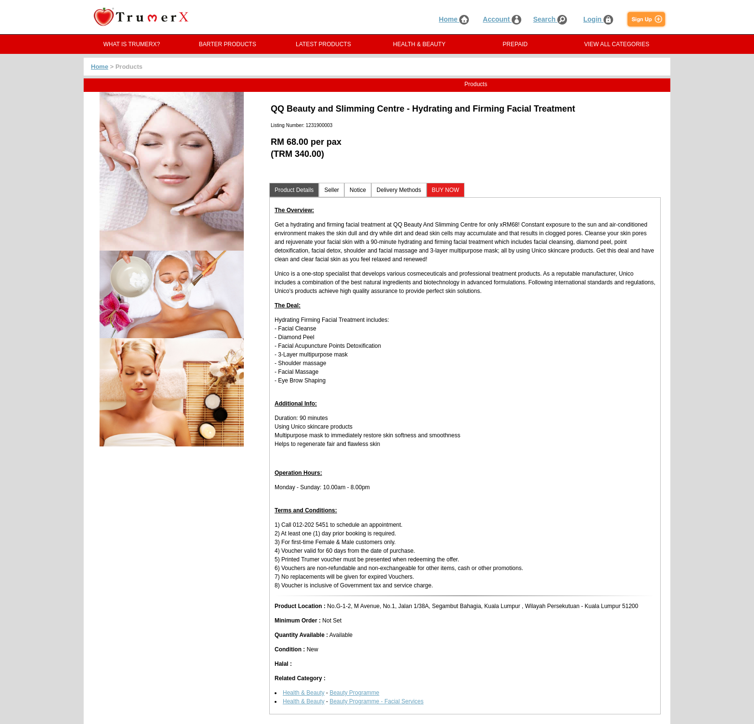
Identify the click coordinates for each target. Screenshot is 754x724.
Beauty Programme (354, 692)
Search (550, 19)
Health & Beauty (304, 692)
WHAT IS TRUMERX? (131, 44)
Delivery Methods (399, 190)
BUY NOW (445, 190)
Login (598, 19)
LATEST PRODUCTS (323, 44)
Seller (331, 190)
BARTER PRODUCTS (227, 44)
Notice (358, 190)
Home (454, 19)
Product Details (294, 190)
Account (502, 19)
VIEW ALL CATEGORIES (616, 44)
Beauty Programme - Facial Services (376, 701)
